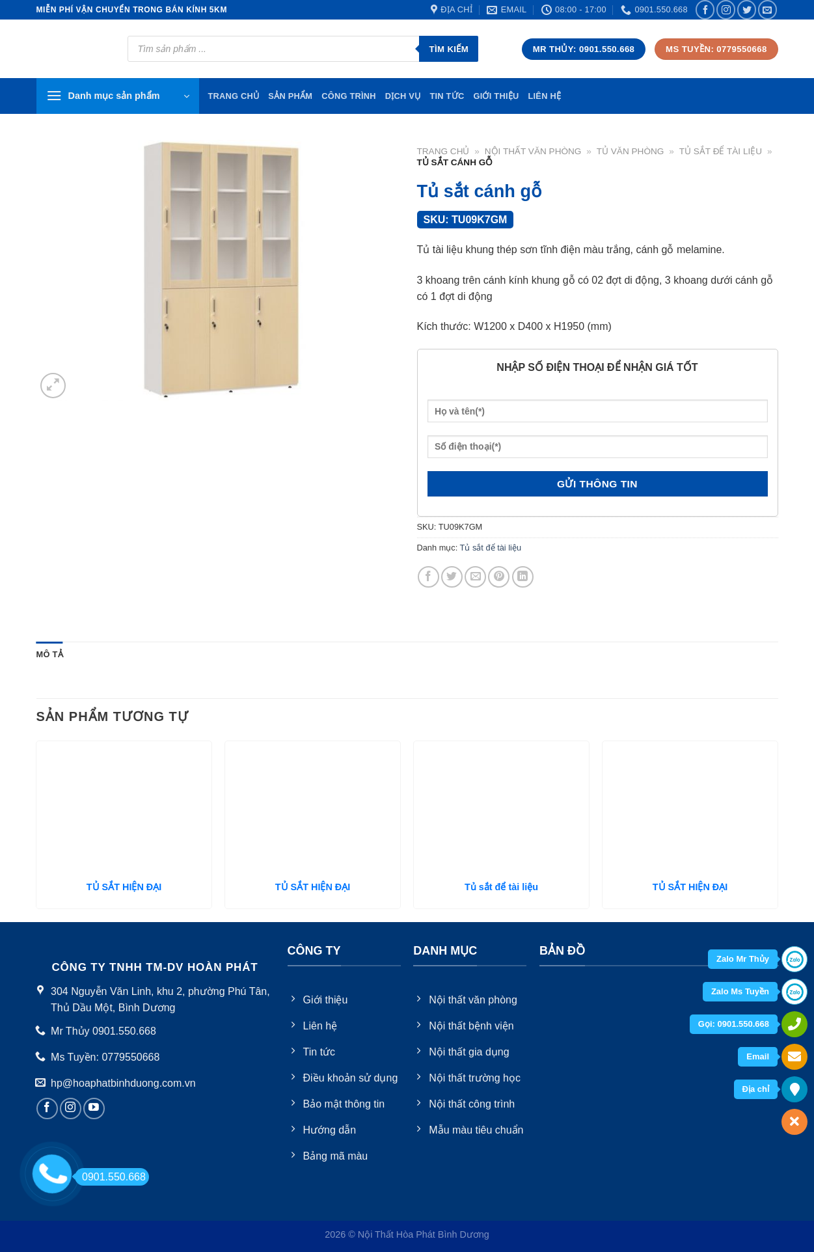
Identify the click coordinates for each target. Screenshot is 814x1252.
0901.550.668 (110, 1176)
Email (757, 1056)
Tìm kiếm (448, 49)
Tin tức (446, 96)
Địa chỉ (755, 1089)
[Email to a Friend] (475, 577)
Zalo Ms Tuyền (740, 991)
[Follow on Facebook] (705, 9)
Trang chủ (443, 151)
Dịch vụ (403, 96)
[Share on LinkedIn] (523, 577)
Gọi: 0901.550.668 (733, 1024)
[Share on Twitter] (452, 577)
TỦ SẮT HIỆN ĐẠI (124, 887)
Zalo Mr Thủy (742, 959)
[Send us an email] (767, 9)
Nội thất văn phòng (533, 151)
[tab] (49, 655)
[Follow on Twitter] (746, 9)
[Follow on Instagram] (725, 9)
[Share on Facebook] (428, 577)
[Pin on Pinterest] (498, 577)
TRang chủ (234, 96)
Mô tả (49, 654)
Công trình (348, 96)
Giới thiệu (496, 96)
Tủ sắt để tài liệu (720, 151)
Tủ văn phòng (630, 151)
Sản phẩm (290, 96)
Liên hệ (544, 96)
